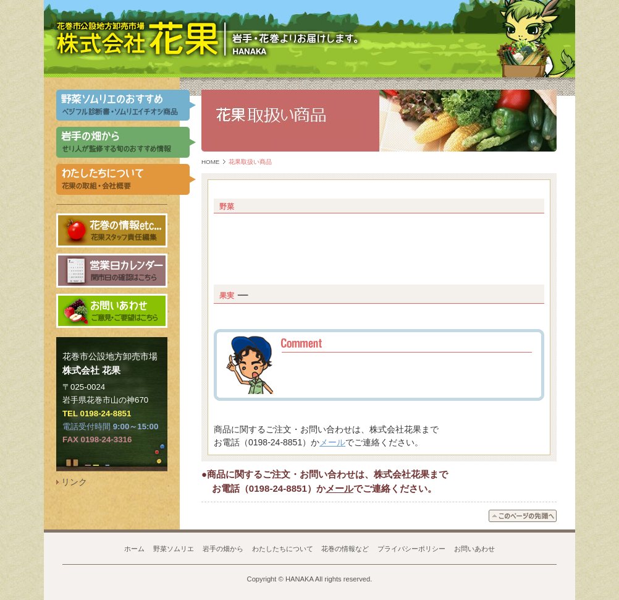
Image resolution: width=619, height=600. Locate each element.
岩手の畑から (223, 548)
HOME (210, 161)
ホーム (134, 548)
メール (332, 442)
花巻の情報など (345, 548)
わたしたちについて (282, 548)
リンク (74, 482)
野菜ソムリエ (173, 548)
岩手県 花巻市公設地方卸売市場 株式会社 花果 (137, 38)
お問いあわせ (474, 548)
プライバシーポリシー (411, 548)
